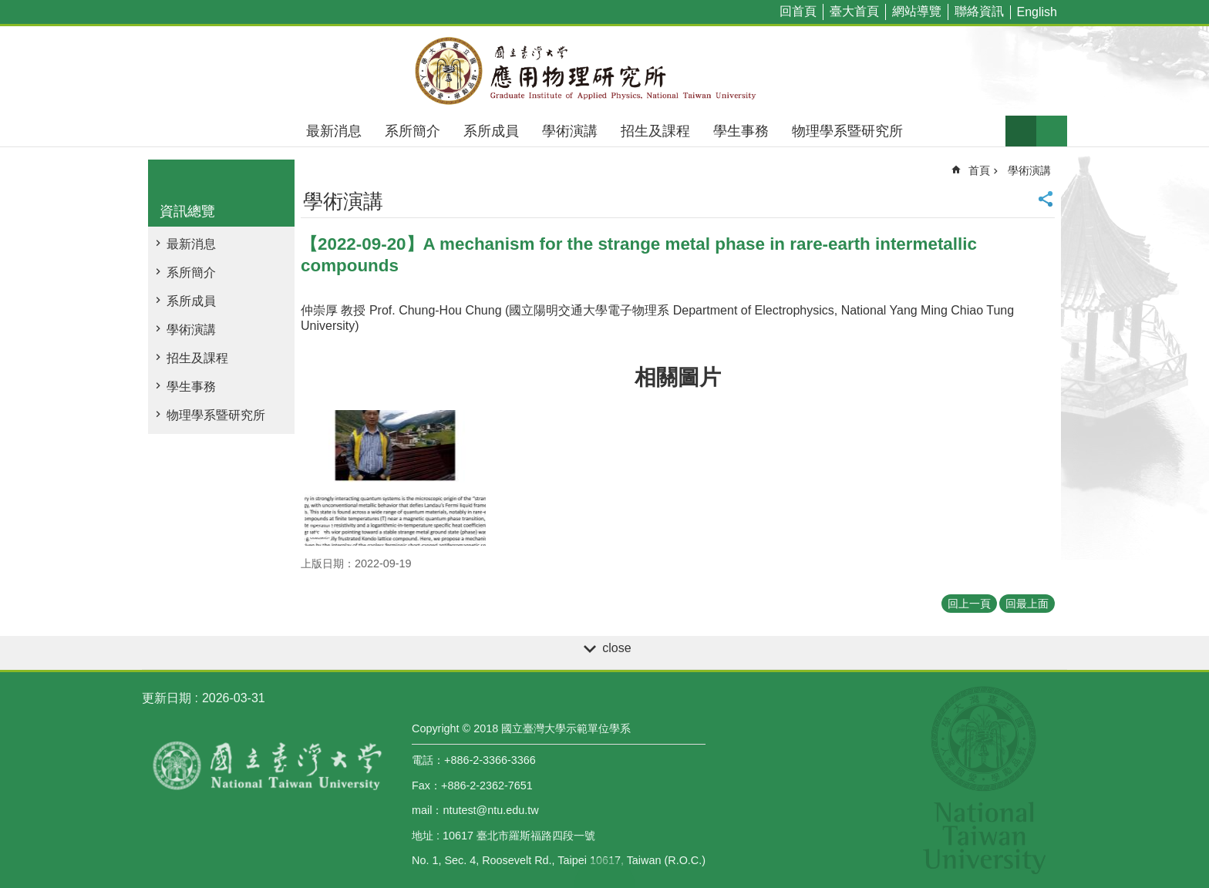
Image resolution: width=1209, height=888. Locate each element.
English (1037, 11)
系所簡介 (412, 131)
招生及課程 (655, 131)
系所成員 (491, 131)
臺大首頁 (854, 11)
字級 (1020, 131)
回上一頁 (969, 603)
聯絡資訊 (979, 11)
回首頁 (798, 11)
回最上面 (1027, 603)
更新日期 (166, 698)
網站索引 (1051, 131)
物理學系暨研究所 (847, 131)
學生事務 (741, 131)
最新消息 (334, 131)
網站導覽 (916, 11)
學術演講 (570, 131)
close (616, 647)
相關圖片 (678, 377)
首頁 (979, 170)
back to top (604, 872)
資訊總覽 (187, 211)
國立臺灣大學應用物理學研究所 (604, 70)
